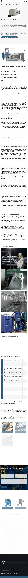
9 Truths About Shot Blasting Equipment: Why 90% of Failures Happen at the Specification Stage (12, 538)
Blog (25, 526)
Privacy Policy (8, 575)
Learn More (4, 526)
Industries (3, 559)
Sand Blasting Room (17, 4)
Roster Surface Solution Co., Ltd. (9, 573)
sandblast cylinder (4, 230)
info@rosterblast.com (8, 565)
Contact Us (4, 563)
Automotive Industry (7, 431)
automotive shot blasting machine (21, 406)
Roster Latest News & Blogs (14, 514)
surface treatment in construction (21, 89)
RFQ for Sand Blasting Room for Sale (9, 37)
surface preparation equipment (12, 86)
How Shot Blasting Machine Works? (9, 550)
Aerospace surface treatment (18, 409)
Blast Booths (11, 4)
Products (7, 4)
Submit (4, 486)
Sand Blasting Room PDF (7, 39)
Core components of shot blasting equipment (10, 519)
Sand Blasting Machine (7, 507)
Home (3, 4)
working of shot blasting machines (9, 418)
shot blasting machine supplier (15, 220)
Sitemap (2, 575)
